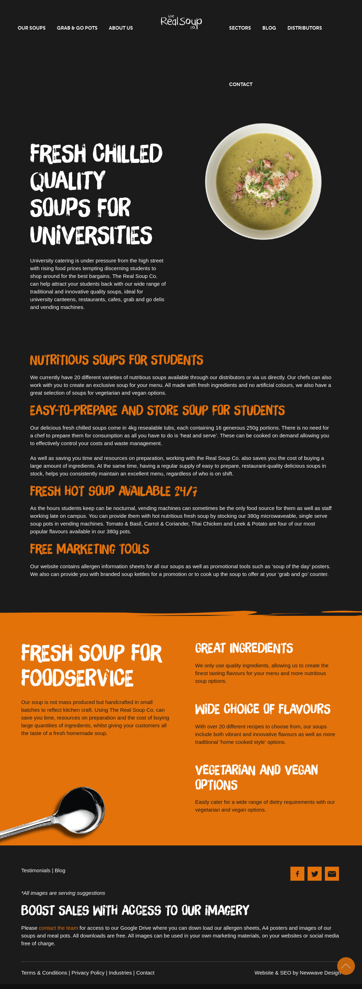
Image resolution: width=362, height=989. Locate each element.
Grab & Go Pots (77, 28)
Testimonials (36, 870)
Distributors (304, 28)
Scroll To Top (346, 966)
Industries (120, 973)
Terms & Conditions (44, 973)
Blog (269, 28)
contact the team (58, 928)
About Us (121, 28)
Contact (240, 84)
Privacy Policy (87, 973)
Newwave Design (320, 973)
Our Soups (32, 28)
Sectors (240, 28)
